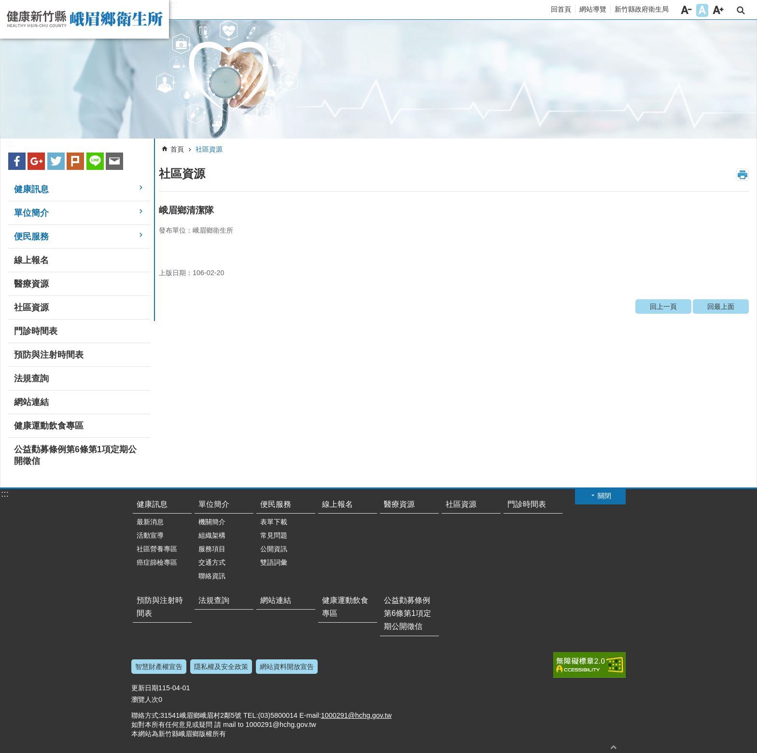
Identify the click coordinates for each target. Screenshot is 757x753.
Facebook (17, 161)
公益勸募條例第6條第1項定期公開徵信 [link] (75, 455)
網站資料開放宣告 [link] (287, 666)
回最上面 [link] (720, 306)
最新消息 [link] (150, 522)
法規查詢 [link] (31, 378)
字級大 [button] (718, 10)
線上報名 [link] (31, 260)
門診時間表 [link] (35, 331)
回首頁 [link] (561, 9)
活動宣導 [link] (150, 535)
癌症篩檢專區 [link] (157, 562)
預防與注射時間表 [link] (49, 355)
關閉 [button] (604, 496)
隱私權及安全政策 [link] (221, 666)
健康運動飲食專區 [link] (49, 426)
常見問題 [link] (273, 535)
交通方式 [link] (211, 562)
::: (174, 5)
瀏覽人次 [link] (144, 699)
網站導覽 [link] (592, 9)
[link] (378, 79)
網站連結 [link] (31, 402)
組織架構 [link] (211, 535)
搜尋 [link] (740, 10)
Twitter (56, 161)
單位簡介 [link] (31, 213)
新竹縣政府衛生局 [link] (642, 9)
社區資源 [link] (31, 307)
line (95, 161)
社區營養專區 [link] (157, 549)
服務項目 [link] (211, 549)
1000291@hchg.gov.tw (356, 715)
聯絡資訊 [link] (211, 576)
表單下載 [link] (273, 522)
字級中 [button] (702, 10)
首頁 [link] (177, 149)
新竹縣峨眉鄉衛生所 (84, 19)
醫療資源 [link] (31, 284)
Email (114, 161)
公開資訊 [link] (273, 549)
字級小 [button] (686, 10)
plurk (75, 161)
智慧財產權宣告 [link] (158, 666)
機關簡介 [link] (211, 522)
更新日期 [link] (144, 688)
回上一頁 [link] (663, 306)
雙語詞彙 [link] (273, 562)
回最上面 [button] (614, 747)
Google (36, 161)
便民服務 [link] (31, 236)
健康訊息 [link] (31, 189)
